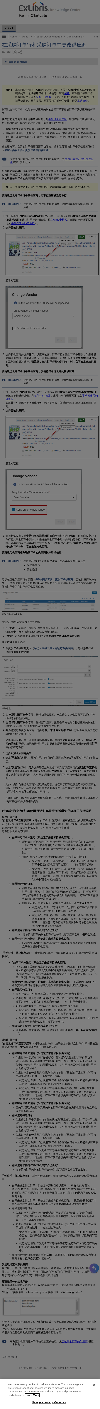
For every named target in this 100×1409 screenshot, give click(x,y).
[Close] (94, 1385)
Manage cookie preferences (49, 1402)
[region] (50, 1394)
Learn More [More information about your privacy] (32, 1395)
